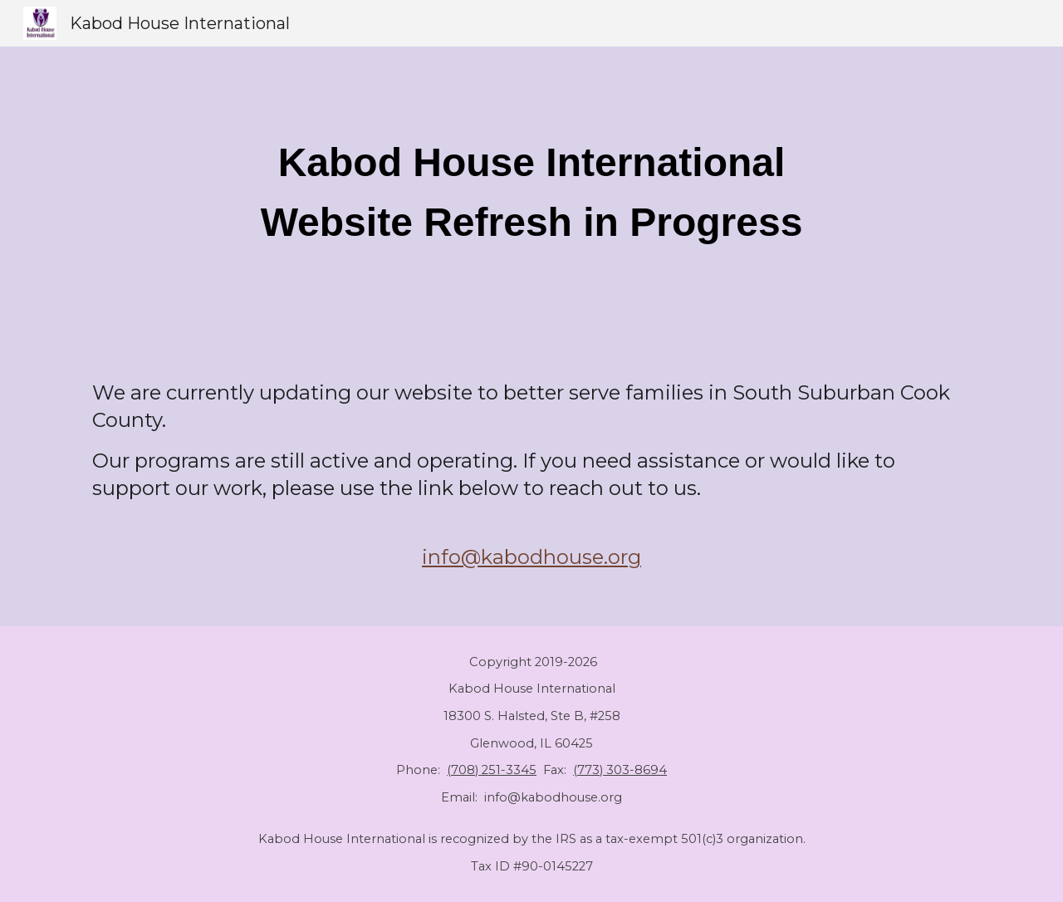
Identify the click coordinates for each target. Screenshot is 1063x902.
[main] (531, 192)
